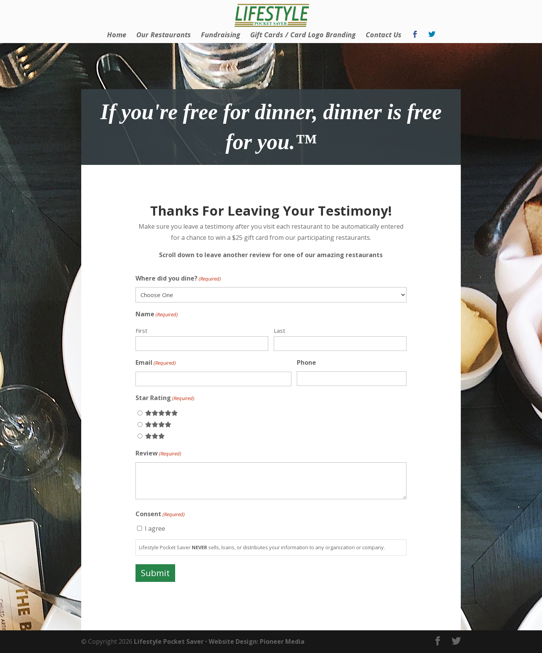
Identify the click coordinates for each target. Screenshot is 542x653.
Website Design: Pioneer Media (256, 641)
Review (158, 453)
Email (156, 363)
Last (279, 330)
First (141, 330)
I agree (155, 528)
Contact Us (383, 35)
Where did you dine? (178, 278)
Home (116, 35)
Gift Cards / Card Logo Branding (303, 35)
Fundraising (220, 35)
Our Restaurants (163, 35)
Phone (306, 362)
